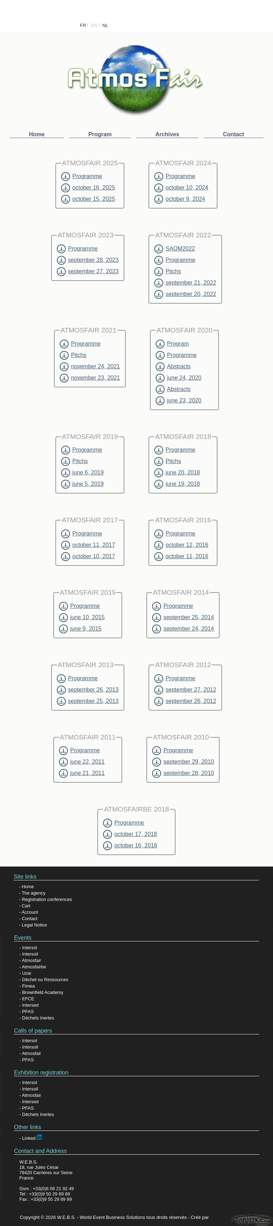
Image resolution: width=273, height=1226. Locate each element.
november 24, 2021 (90, 366)
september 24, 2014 (183, 629)
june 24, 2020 (178, 378)
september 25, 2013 (88, 701)
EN (94, 25)
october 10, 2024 (181, 187)
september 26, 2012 (185, 701)
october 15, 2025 (88, 199)
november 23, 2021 (90, 378)
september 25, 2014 (183, 617)
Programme (81, 176)
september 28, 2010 (183, 773)
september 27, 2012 (185, 690)
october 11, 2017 (88, 545)
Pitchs (167, 271)
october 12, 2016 (181, 545)
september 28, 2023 (88, 260)
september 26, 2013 (88, 690)
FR (83, 25)
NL (105, 25)
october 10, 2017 (88, 556)
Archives (167, 134)
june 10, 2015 (82, 617)
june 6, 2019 (82, 472)
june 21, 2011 (82, 773)
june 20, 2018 (177, 472)
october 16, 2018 (130, 845)
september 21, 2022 (185, 283)
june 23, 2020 (178, 400)
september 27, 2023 (88, 271)
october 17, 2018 (130, 834)
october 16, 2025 (88, 187)
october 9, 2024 (179, 199)
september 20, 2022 (185, 294)
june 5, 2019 (82, 484)
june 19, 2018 (177, 484)
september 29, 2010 (183, 762)
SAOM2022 (174, 248)
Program (100, 134)
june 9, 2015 (80, 629)
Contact (233, 134)
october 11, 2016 (181, 556)
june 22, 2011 (82, 762)
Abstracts (173, 366)
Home (36, 134)
